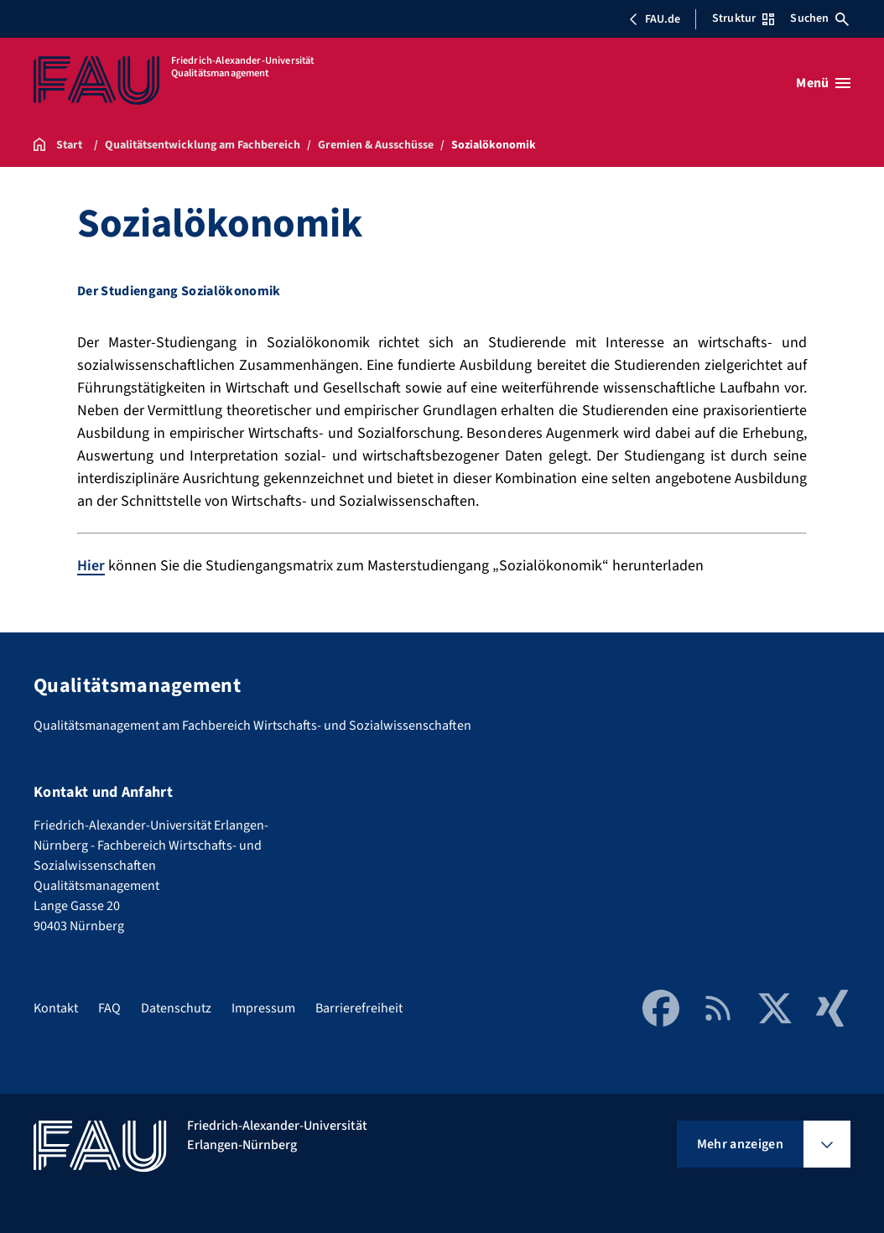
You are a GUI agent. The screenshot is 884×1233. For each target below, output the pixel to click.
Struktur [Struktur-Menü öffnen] (743, 18)
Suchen (819, 18)
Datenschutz (176, 1008)
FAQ (109, 1008)
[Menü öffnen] (823, 83)
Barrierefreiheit (359, 1008)
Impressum (263, 1008)
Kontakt (56, 1008)
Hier (91, 565)
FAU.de (654, 19)
